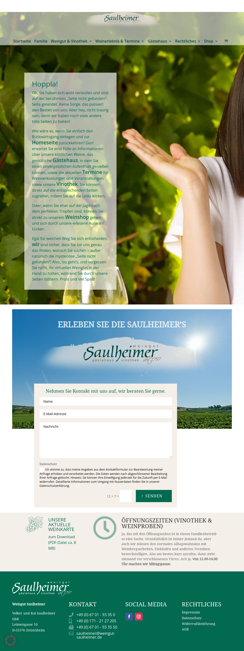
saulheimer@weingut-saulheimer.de (95, 635)
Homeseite (47, 146)
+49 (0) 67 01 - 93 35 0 (95, 614)
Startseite (22, 6)
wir (39, 238)
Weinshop (76, 214)
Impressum (191, 612)
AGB (185, 629)
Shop (208, 6)
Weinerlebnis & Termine (117, 6)
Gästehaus (157, 6)
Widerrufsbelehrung (198, 623)
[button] (10, 640)
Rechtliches (185, 6)
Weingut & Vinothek (69, 6)
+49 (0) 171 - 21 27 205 (96, 621)
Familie (41, 6)
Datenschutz (192, 618)
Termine (90, 173)
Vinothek (67, 184)
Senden (153, 496)
